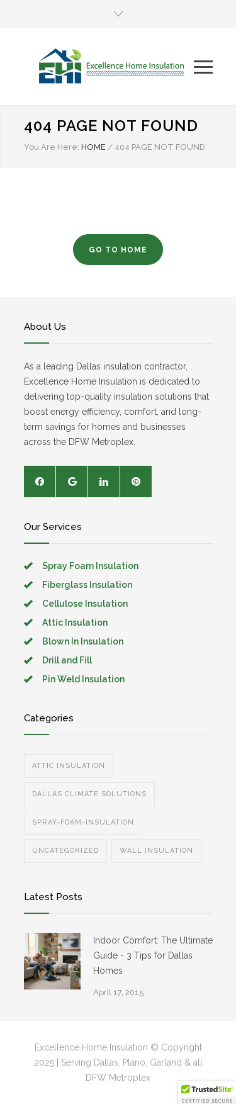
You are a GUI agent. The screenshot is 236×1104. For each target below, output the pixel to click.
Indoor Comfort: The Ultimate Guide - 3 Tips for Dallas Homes (153, 955)
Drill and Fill (67, 660)
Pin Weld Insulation (83, 679)
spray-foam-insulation (83, 822)
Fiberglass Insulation (87, 585)
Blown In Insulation (82, 641)
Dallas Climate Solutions (89, 794)
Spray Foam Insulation (90, 566)
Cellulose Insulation (85, 604)
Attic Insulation (75, 622)
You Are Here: (51, 147)
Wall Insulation (156, 851)
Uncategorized (65, 851)
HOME (93, 147)
